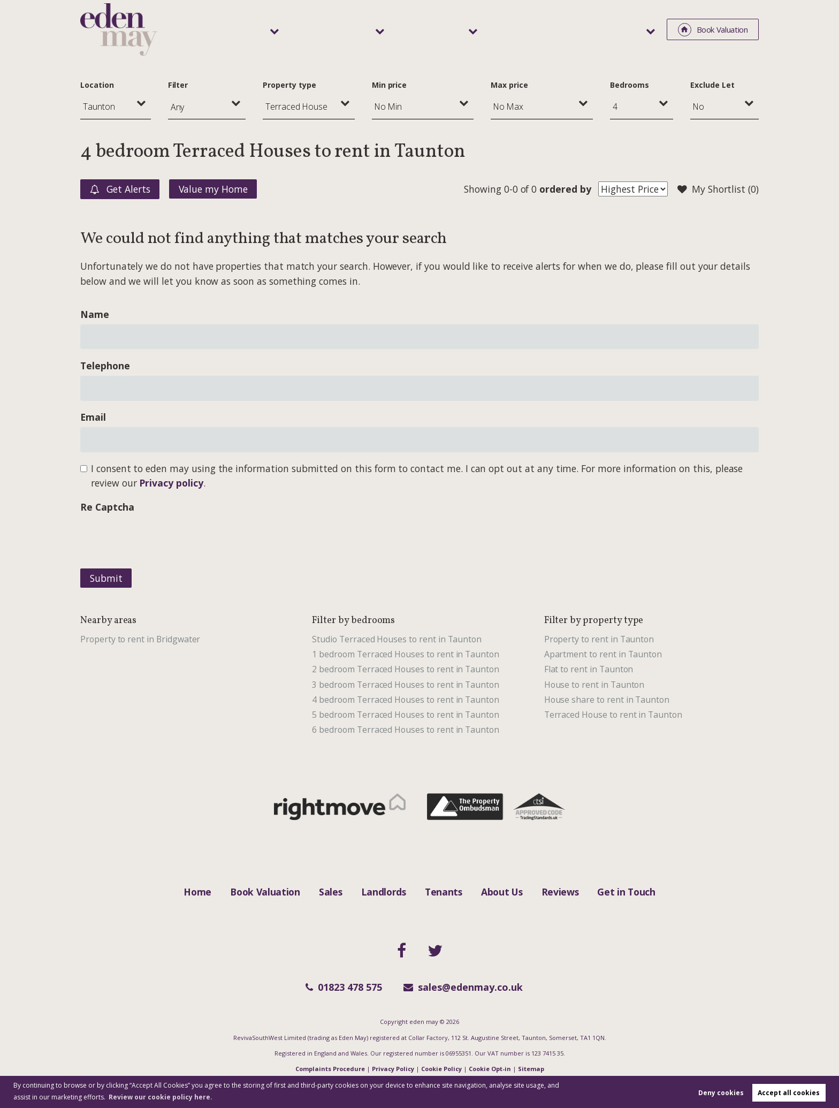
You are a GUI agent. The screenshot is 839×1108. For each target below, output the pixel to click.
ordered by (565, 189)
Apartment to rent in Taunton (603, 654)
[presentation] (161, 538)
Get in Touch (626, 891)
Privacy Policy (393, 1069)
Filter (178, 85)
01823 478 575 (344, 987)
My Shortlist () (718, 189)
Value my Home (213, 189)
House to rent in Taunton (594, 684)
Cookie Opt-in (490, 1069)
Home (197, 891)
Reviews (560, 891)
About (629, 28)
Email (93, 417)
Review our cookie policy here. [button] (160, 1097)
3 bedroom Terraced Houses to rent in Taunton (405, 684)
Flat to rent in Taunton (589, 669)
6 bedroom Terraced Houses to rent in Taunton (405, 729)
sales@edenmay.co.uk (463, 987)
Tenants (493, 28)
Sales (351, 28)
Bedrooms (629, 85)
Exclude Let (712, 85)
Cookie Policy (441, 1069)
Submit (106, 578)
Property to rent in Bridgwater (140, 639)
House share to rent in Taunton (606, 699)
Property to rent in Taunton (599, 639)
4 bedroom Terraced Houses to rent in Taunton (405, 699)
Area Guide (570, 28)
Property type (289, 85)
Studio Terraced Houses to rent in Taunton (397, 639)
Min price (389, 85)
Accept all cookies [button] (789, 1092)
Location (97, 85)
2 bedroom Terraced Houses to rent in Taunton (405, 669)
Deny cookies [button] (721, 1092)
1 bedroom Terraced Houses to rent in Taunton (405, 654)
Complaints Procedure (330, 1069)
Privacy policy (171, 482)
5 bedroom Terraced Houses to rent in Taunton (405, 714)
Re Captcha (107, 506)
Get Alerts (120, 189)
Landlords (418, 28)
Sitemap (531, 1069)
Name (94, 314)
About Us (501, 891)
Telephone (105, 365)
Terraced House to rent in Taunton (613, 714)
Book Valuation (265, 891)
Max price (509, 85)
